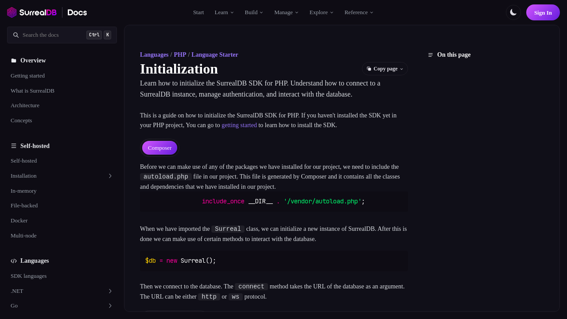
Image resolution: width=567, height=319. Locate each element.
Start (198, 12)
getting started (239, 125)
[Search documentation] (62, 35)
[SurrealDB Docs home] (77, 12)
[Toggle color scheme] (513, 12)
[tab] (159, 148)
